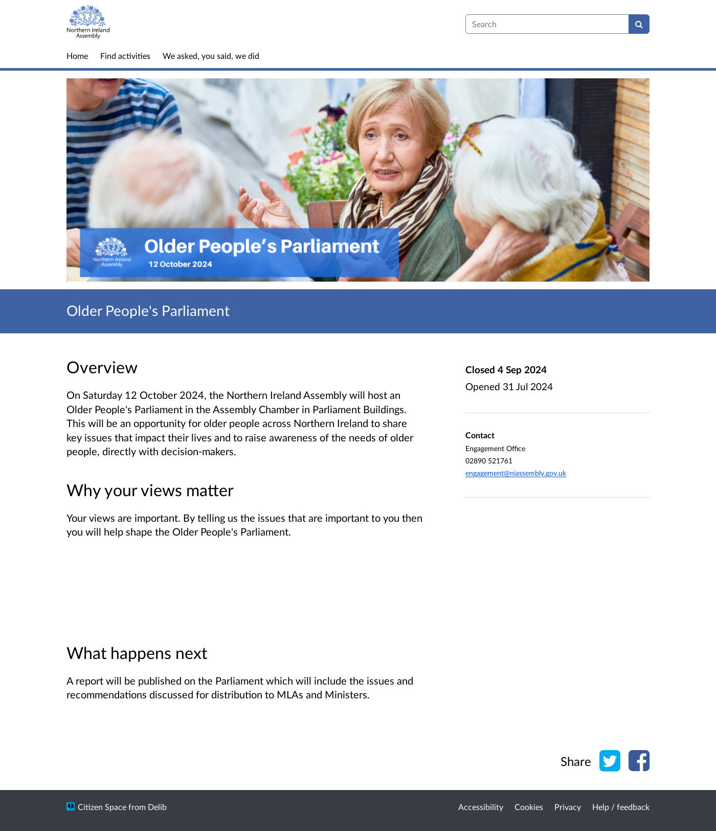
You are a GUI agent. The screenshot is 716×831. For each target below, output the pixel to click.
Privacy (567, 807)
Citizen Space (102, 807)
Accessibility (480, 807)
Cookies (528, 807)
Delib (157, 807)
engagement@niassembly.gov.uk (515, 472)
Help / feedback (621, 807)
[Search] (639, 24)
